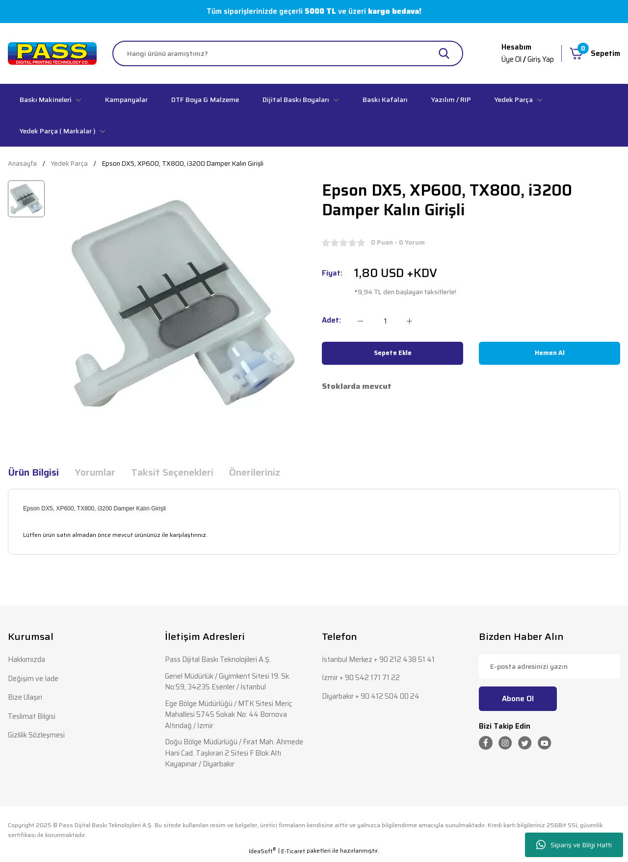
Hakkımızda (27, 659)
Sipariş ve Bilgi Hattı (574, 845)
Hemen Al (550, 353)
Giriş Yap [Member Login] (540, 59)
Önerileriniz (254, 472)
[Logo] (52, 53)
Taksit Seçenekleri (172, 472)
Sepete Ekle (392, 353)
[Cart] (595, 53)
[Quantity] (385, 321)
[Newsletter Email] (549, 666)
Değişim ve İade (33, 679)
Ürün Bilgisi (33, 472)
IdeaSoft (262, 855)
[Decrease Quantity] (360, 321)
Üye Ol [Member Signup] (510, 59)
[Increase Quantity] (409, 321)
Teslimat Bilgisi (32, 717)
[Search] (287, 53)
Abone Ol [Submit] (518, 699)
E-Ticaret (293, 855)
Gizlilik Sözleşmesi (37, 736)
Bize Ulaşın (26, 698)
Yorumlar (95, 472)
